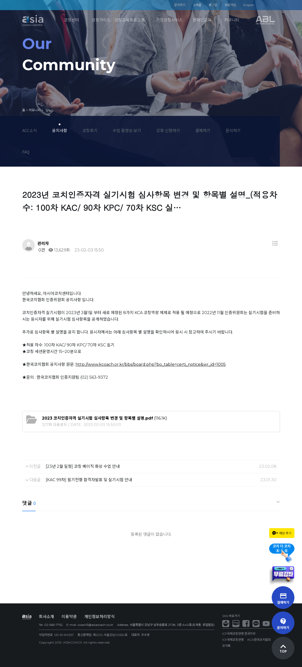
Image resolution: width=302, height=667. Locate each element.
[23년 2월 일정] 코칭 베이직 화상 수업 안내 (83, 466)
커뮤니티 (231, 20)
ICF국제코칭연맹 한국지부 (239, 633)
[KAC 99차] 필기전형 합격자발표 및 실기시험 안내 (89, 479)
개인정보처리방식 (99, 616)
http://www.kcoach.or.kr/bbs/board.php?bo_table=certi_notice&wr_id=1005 (151, 364)
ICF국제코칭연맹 (233, 640)
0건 (41, 250)
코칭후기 (89, 130)
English (248, 5)
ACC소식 (29, 130)
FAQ (26, 152)
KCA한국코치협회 (259, 640)
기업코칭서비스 (169, 20)
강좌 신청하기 (168, 130)
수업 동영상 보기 (127, 130)
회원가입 (230, 5)
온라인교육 (202, 20)
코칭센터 (71, 20)
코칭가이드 (101, 20)
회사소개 (46, 616)
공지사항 (59, 130)
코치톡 (226, 646)
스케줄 (197, 5)
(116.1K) (104, 418)
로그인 (213, 5)
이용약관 (69, 616)
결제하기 (202, 130)
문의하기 (179, 5)
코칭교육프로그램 (129, 20)
